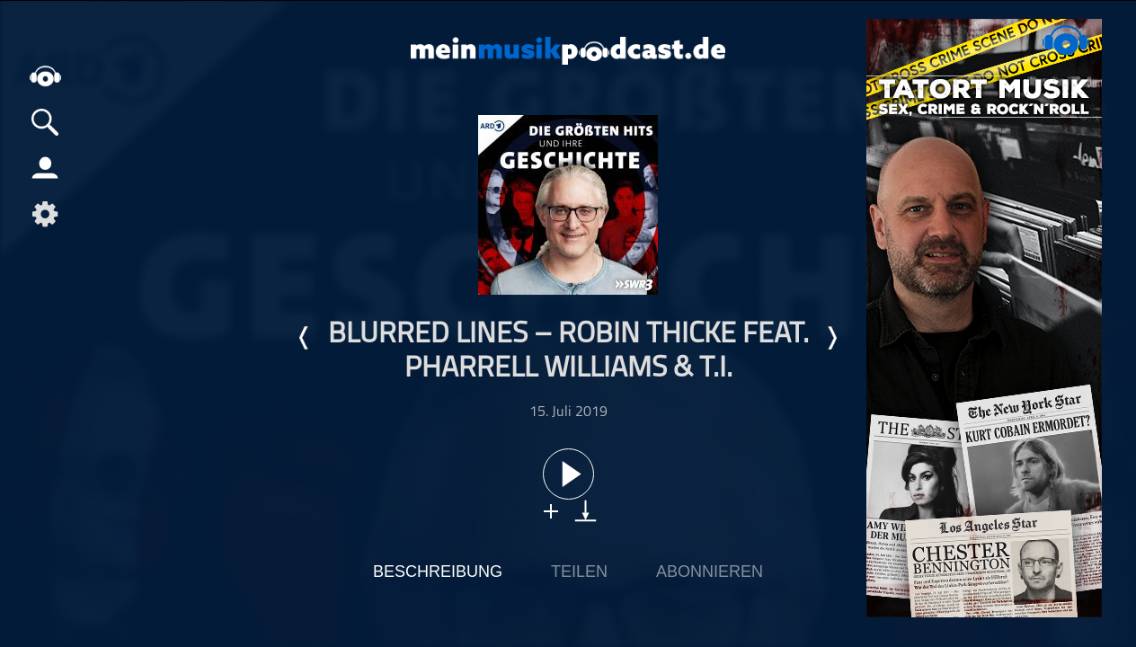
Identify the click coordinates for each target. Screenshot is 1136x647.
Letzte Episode (304, 337)
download (585, 511)
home (45, 76)
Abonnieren (709, 572)
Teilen (579, 572)
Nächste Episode (831, 337)
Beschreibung (437, 572)
